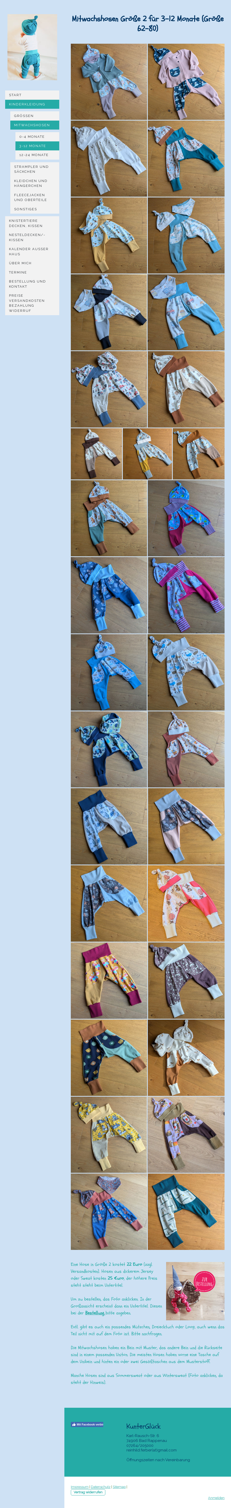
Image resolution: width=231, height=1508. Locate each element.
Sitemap (119, 1487)
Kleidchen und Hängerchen (31, 183)
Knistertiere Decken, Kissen (26, 223)
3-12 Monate (32, 146)
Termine (18, 272)
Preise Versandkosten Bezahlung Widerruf (27, 303)
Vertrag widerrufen (88, 1492)
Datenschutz (100, 1487)
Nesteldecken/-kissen (27, 237)
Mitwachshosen (32, 125)
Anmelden (216, 1498)
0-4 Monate (32, 137)
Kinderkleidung (27, 104)
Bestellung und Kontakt (27, 283)
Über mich (20, 263)
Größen (24, 116)
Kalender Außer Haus (29, 251)
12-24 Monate (34, 155)
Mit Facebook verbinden (90, 1424)
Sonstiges (25, 209)
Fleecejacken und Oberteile (30, 197)
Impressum (80, 1487)
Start (15, 95)
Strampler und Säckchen (31, 169)
